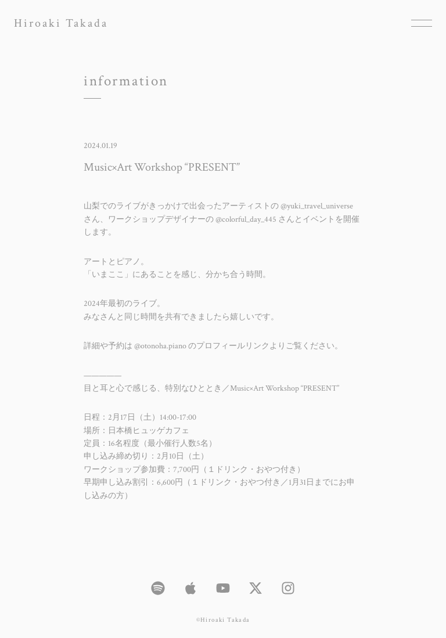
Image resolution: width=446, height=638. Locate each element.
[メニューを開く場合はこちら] (421, 23)
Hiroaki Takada (61, 23)
